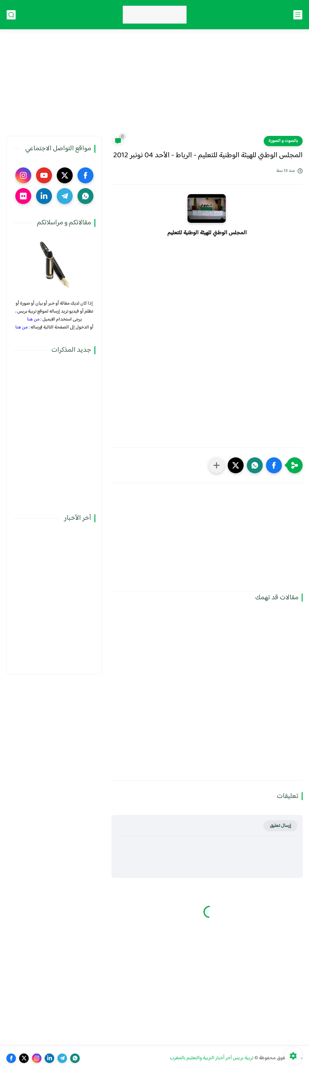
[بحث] (11, 15)
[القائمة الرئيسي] (298, 15)
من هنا (33, 319)
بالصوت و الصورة (283, 141)
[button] (274, 465)
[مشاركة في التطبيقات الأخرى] (216, 465)
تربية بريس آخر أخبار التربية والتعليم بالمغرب (212, 1058)
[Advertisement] (154, 86)
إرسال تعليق (280, 826)
